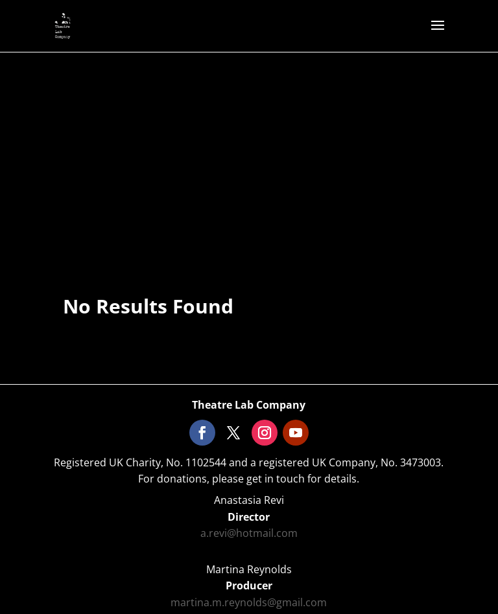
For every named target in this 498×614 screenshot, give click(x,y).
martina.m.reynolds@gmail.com (249, 602)
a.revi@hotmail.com (249, 533)
